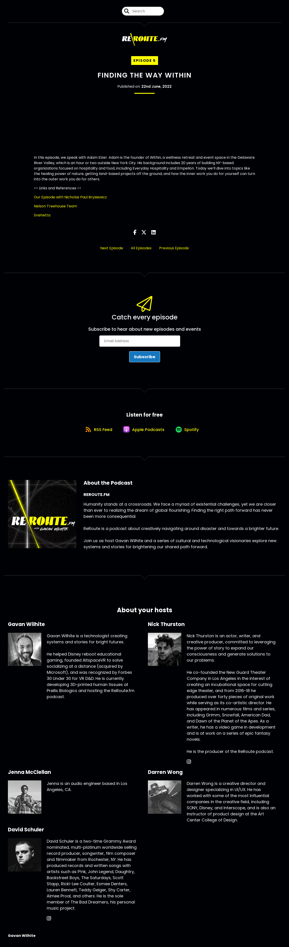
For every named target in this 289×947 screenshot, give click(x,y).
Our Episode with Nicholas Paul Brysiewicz (70, 197)
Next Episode (111, 248)
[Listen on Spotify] (188, 430)
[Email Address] (139, 341)
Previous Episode (174, 248)
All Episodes (141, 248)
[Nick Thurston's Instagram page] (189, 762)
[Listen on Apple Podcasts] (144, 430)
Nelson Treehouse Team (55, 206)
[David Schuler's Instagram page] (49, 919)
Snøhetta (42, 215)
